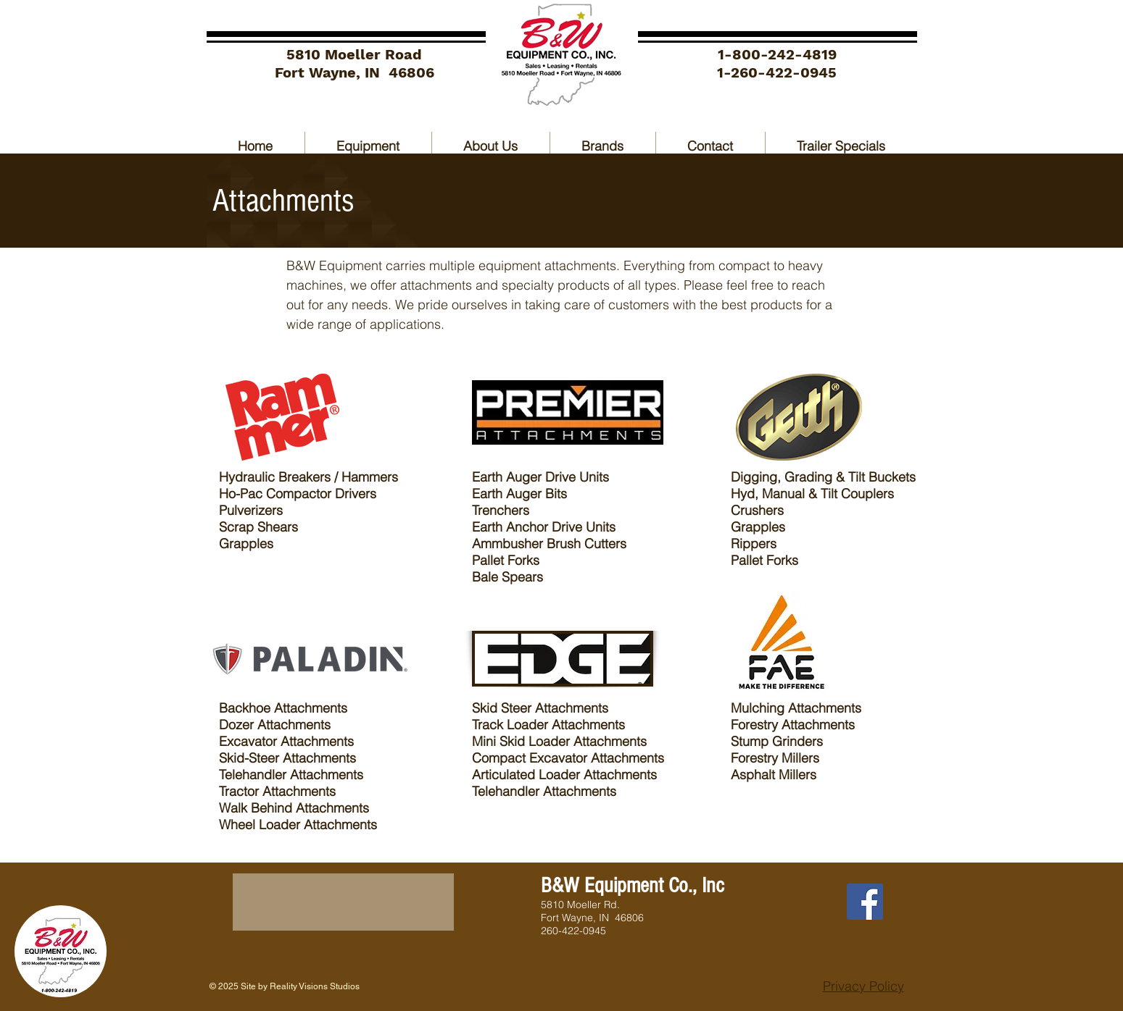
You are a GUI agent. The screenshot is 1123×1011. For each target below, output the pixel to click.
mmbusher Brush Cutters (555, 543)
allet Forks (511, 560)
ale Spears (512, 577)
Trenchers (502, 510)
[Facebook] (865, 902)
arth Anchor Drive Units (549, 527)
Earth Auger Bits (519, 493)
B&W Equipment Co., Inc (632, 885)
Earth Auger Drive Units (540, 477)
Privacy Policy (863, 986)
